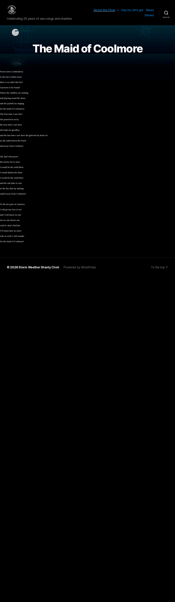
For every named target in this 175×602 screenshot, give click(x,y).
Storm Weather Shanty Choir (40, 272)
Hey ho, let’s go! (132, 12)
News (150, 12)
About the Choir (104, 12)
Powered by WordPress (81, 272)
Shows (149, 18)
